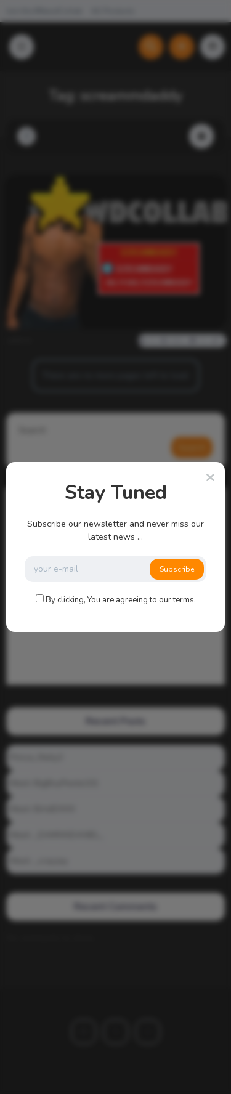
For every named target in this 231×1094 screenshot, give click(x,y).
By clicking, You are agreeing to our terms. (121, 600)
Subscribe (177, 569)
